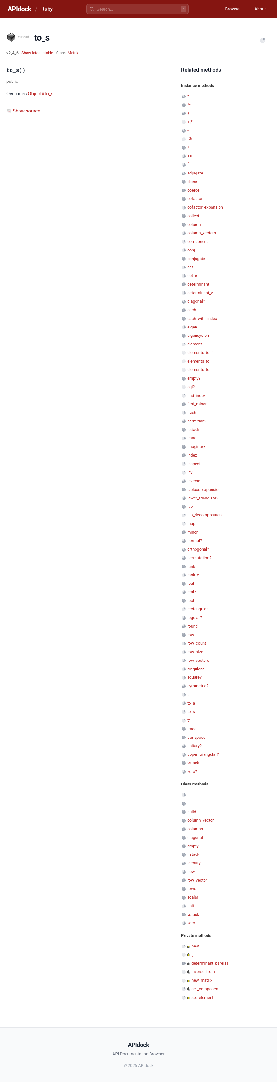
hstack (193, 429)
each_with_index (202, 318)
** (189, 104)
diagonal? (196, 301)
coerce (193, 190)
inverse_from (203, 971)
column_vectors (201, 232)
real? (191, 592)
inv (189, 472)
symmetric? (197, 686)
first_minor (197, 403)
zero (191, 922)
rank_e (193, 574)
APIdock (19, 9)
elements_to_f (200, 352)
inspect (194, 463)
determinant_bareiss (209, 963)
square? (194, 677)
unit (190, 905)
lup (190, 506)
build (191, 811)
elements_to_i (199, 361)
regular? (194, 617)
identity (194, 863)
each (191, 309)
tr (188, 720)
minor (192, 532)
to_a (191, 703)
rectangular (197, 609)
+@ (190, 122)
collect (193, 215)
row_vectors (198, 660)
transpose (196, 737)
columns (195, 828)
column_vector (200, 820)
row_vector (197, 880)
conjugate (196, 258)
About (259, 9)
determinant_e (200, 292)
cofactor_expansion (205, 207)
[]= (193, 954)
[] (188, 164)
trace (191, 728)
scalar (192, 897)
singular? (195, 669)
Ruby (47, 9)
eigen (192, 327)
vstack (193, 763)
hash (191, 412)
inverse (193, 480)
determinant (198, 284)
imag (191, 438)
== (189, 156)
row (190, 634)
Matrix (73, 53)
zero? (192, 771)
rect (190, 600)
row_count (196, 643)
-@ (189, 138)
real (190, 583)
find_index (196, 395)
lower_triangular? (202, 498)
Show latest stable (37, 53)
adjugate (195, 173)
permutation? (199, 557)
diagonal (195, 837)
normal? (194, 540)
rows (191, 888)
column (194, 224)
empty (192, 846)
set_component (205, 988)
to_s (191, 711)
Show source (26, 111)
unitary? (194, 745)
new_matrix (201, 980)
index (192, 455)
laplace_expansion (204, 489)
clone (192, 181)
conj (191, 250)
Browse (230, 9)
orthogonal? (198, 549)
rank (191, 566)
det (190, 267)
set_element (202, 997)
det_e (192, 275)
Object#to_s (40, 94)
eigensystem (198, 335)
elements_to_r (200, 369)
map (191, 523)
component (197, 241)
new (191, 871)
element (194, 344)
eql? (191, 386)
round (192, 626)
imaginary (196, 446)
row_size (195, 651)
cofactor (195, 198)
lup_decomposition (204, 515)
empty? (193, 378)
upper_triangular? (203, 754)
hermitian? (196, 421)
